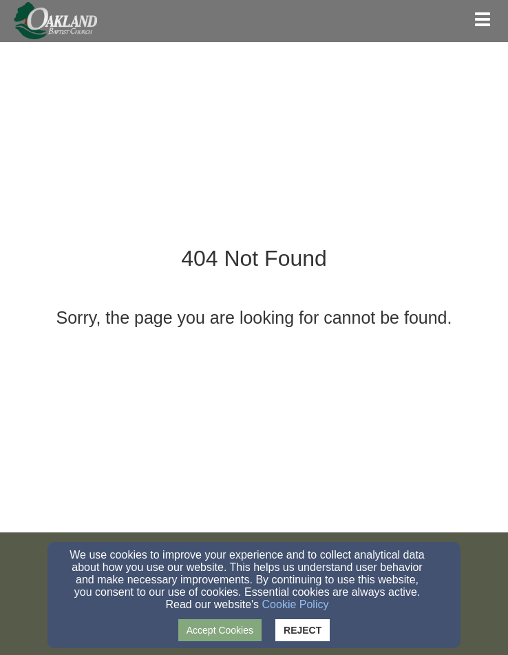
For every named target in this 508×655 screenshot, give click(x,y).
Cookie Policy (295, 604)
